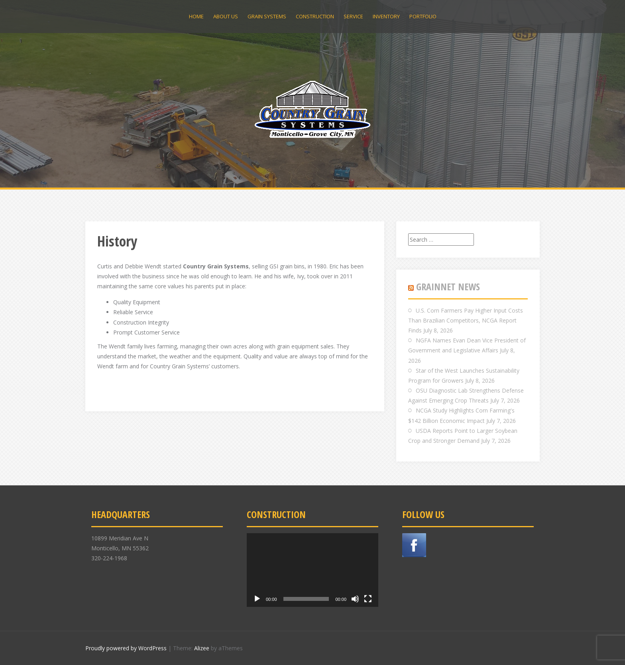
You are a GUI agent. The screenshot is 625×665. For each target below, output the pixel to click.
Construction (315, 16)
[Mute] (355, 599)
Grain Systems (267, 16)
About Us (225, 16)
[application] (312, 570)
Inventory (386, 16)
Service (353, 16)
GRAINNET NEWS (448, 286)
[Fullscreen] (368, 599)
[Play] (257, 599)
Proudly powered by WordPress (126, 648)
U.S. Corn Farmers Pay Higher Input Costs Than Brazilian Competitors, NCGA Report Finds (465, 320)
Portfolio (422, 16)
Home (196, 16)
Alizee (201, 648)
